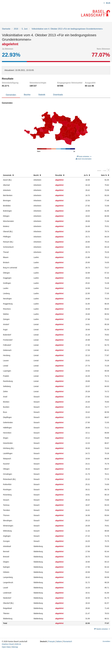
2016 (16, 29)
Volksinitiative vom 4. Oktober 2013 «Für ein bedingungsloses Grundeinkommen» (67, 29)
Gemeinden (11, 95)
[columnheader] (17, 175)
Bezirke (27, 95)
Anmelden (106, 641)
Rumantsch (67, 641)
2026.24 (18, 644)
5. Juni (24, 29)
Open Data (6, 647)
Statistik (41, 95)
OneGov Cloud (7, 644)
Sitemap (15, 647)
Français (51, 641)
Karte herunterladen (84, 159)
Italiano (59, 641)
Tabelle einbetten (102, 629)
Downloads (58, 95)
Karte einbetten (84, 156)
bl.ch (108, 3)
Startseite (6, 29)
